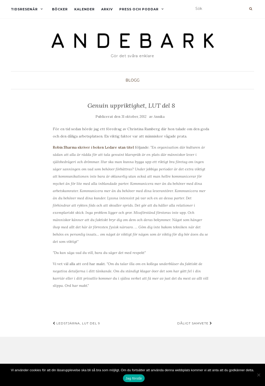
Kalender (84, 9)
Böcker (60, 9)
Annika (159, 116)
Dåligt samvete (194, 323)
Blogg (132, 80)
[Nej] (258, 374)
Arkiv (107, 9)
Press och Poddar (139, 9)
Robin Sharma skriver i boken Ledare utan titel (94, 147)
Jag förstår (134, 378)
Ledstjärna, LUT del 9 (76, 323)
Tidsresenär (24, 9)
